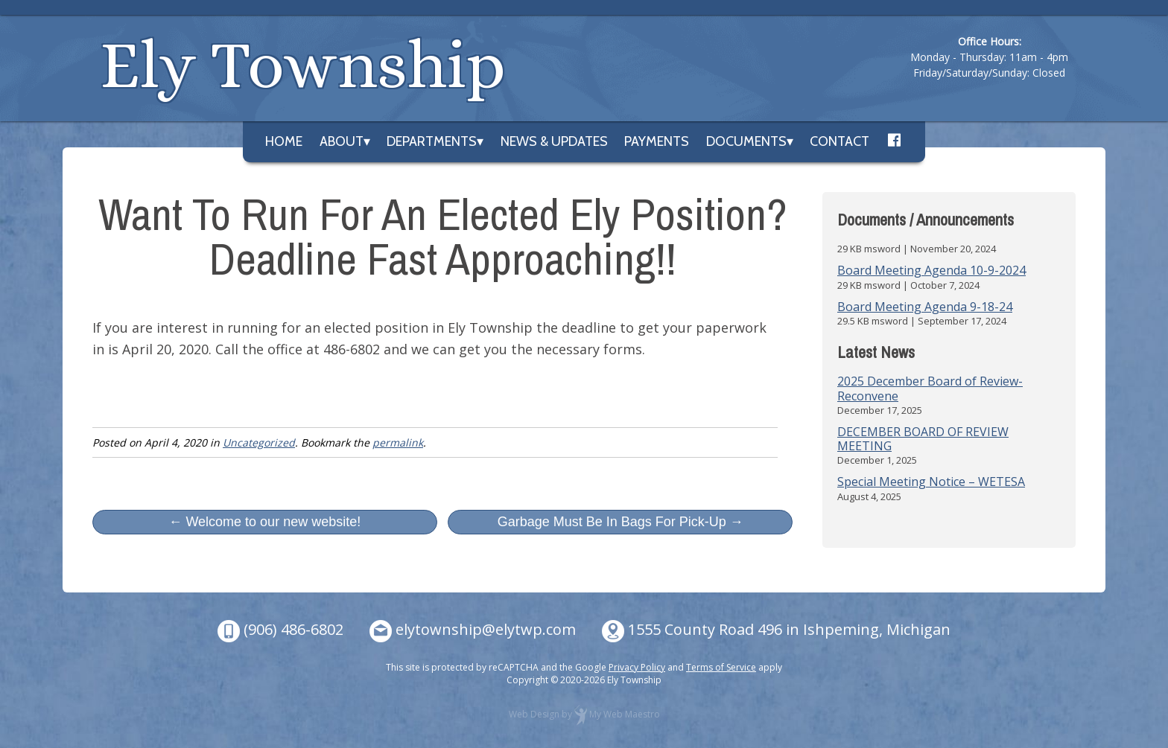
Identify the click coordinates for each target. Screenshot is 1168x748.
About (342, 141)
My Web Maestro (624, 714)
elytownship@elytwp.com (486, 629)
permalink (397, 442)
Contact (839, 141)
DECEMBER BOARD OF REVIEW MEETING (923, 438)
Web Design (534, 714)
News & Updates (554, 141)
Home (283, 141)
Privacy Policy (637, 667)
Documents (746, 141)
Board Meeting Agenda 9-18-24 (924, 306)
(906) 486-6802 (293, 629)
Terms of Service (721, 667)
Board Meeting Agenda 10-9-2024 (931, 270)
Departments (432, 141)
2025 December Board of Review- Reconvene (930, 388)
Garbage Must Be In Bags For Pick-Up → (620, 521)
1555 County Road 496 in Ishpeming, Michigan (789, 629)
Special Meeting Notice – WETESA (931, 481)
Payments (656, 141)
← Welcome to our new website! (264, 521)
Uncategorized (259, 442)
